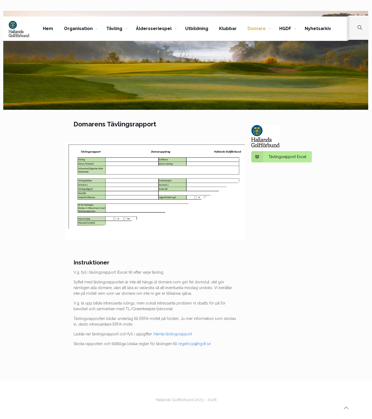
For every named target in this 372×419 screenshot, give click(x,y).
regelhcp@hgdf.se (194, 344)
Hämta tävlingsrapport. (173, 334)
